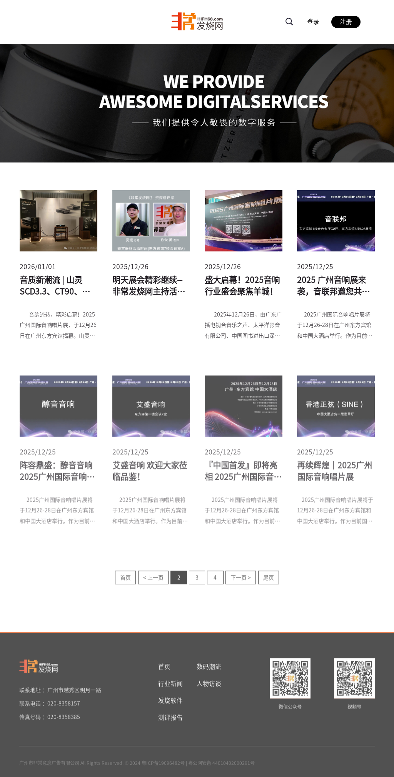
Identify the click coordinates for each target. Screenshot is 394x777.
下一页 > (240, 579)
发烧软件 (170, 701)
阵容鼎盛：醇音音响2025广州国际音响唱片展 (57, 473)
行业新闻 (170, 685)
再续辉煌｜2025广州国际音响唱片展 (334, 472)
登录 (313, 21)
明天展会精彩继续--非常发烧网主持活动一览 (148, 287)
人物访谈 (209, 685)
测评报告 (170, 718)
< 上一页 (153, 579)
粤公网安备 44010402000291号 (221, 764)
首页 (125, 579)
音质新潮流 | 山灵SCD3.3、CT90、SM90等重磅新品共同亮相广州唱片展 (58, 287)
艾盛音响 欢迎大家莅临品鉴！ (149, 472)
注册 (346, 21)
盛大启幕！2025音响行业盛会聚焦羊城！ (242, 286)
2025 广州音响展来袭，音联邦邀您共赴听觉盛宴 (333, 287)
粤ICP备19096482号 (163, 764)
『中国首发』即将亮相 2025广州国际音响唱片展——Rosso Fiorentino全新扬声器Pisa (243, 473)
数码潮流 (209, 668)
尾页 (268, 579)
